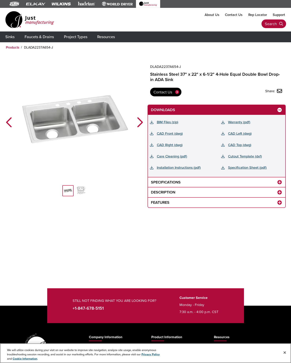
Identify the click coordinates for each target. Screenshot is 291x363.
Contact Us (233, 14)
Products (12, 47)
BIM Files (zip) (167, 122)
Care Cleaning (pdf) (172, 156)
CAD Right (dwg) (170, 144)
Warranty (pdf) (239, 122)
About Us (212, 14)
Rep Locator (257, 14)
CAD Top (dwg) (239, 144)
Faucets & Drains (39, 37)
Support (279, 14)
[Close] (284, 352)
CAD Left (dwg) (240, 133)
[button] (8, 122)
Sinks (10, 37)
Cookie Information (25, 359)
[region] (145, 353)
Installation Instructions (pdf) (179, 167)
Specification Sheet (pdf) (247, 167)
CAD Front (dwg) (170, 133)
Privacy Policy (150, 354)
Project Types (75, 37)
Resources (106, 37)
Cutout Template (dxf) (245, 156)
